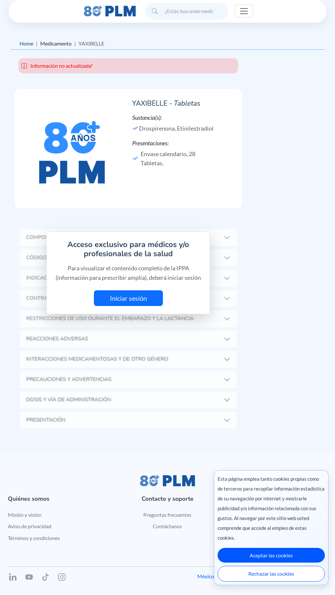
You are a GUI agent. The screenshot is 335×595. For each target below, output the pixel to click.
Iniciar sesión (128, 298)
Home (26, 43)
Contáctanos (167, 526)
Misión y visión (25, 515)
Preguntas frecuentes (167, 515)
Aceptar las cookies (271, 555)
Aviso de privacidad (29, 526)
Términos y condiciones (34, 538)
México (205, 576)
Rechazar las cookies (271, 573)
